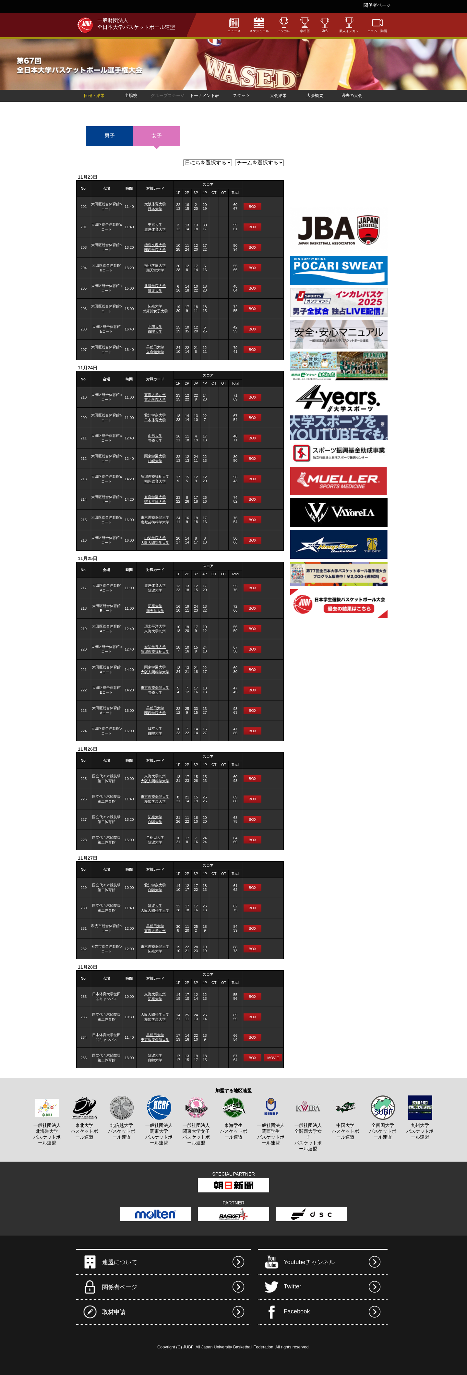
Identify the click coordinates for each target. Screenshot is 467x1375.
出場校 (131, 95)
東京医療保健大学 (155, 517)
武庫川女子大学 (155, 311)
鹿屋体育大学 (155, 229)
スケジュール (259, 25)
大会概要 (314, 95)
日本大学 (155, 209)
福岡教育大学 (155, 481)
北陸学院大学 (155, 286)
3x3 (324, 25)
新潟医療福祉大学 (155, 476)
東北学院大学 (155, 399)
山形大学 (155, 435)
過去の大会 (351, 95)
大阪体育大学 (155, 204)
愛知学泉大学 (155, 415)
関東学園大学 (155, 456)
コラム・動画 (377, 25)
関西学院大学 (155, 250)
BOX (253, 207)
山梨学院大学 (155, 538)
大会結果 (278, 95)
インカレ (283, 25)
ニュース (234, 25)
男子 (109, 135)
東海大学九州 (155, 395)
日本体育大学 (155, 420)
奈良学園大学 (155, 497)
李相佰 (304, 25)
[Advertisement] (339, 163)
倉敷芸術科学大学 (155, 522)
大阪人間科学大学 (155, 542)
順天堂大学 (155, 270)
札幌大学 (155, 461)
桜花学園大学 (155, 265)
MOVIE (273, 1058)
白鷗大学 (155, 331)
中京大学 (155, 224)
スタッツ (241, 95)
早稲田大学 (155, 347)
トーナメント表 (204, 95)
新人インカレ (349, 25)
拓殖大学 (155, 306)
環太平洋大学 (155, 502)
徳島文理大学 (155, 245)
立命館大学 (155, 352)
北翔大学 (155, 327)
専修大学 (155, 440)
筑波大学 (155, 291)
